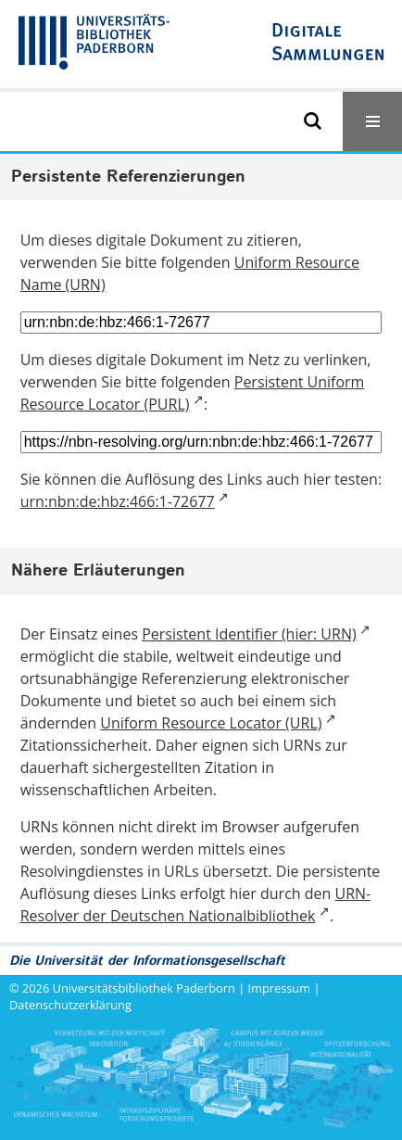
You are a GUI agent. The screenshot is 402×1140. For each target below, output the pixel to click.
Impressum (279, 988)
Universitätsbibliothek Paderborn (144, 988)
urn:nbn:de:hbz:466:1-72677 (117, 501)
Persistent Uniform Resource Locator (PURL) (192, 393)
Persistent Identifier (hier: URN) (249, 634)
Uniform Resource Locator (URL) (210, 723)
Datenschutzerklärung (70, 1004)
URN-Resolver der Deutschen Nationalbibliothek (195, 904)
